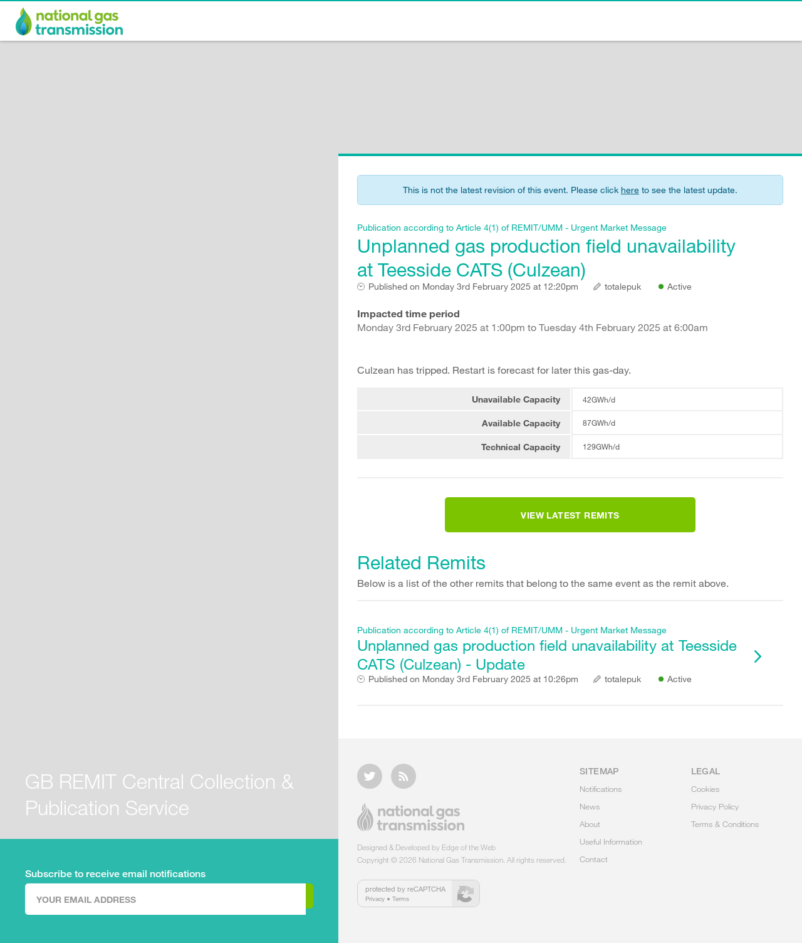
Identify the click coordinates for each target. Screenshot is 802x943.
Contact (753, 23)
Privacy (375, 906)
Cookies (705, 796)
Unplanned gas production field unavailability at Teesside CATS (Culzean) (548, 251)
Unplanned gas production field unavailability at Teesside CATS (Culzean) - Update (548, 664)
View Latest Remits (570, 523)
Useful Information (661, 23)
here (630, 189)
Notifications (447, 23)
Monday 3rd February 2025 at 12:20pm (473, 286)
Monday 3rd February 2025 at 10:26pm (473, 694)
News (519, 23)
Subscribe (261, 898)
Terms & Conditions (725, 831)
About (574, 23)
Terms (400, 906)
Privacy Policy (715, 814)
